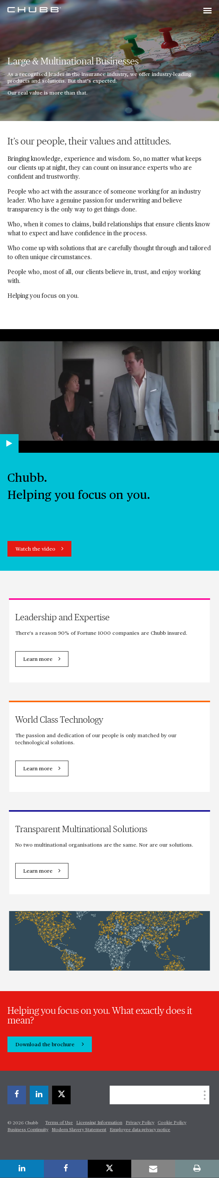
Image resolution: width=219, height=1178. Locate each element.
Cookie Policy (172, 1123)
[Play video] (9, 443)
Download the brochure (45, 1044)
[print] (197, 1169)
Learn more (37, 659)
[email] (153, 1169)
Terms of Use (59, 1123)
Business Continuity (27, 1130)
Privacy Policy (140, 1123)
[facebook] (16, 1095)
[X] (61, 1095)
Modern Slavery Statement (79, 1130)
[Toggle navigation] (207, 11)
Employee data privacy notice (140, 1130)
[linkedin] (39, 1095)
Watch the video (35, 549)
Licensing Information (99, 1123)
